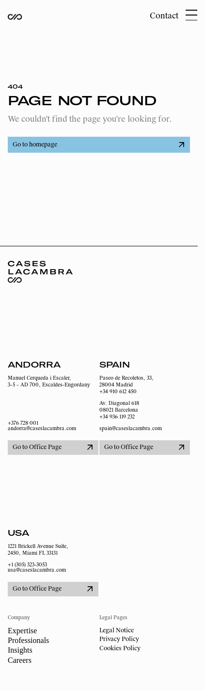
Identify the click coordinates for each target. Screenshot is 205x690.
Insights (20, 650)
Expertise (22, 630)
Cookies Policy (120, 648)
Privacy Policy (119, 639)
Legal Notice (116, 630)
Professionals (28, 640)
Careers (20, 660)
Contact (164, 16)
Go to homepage (98, 144)
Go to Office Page (53, 447)
